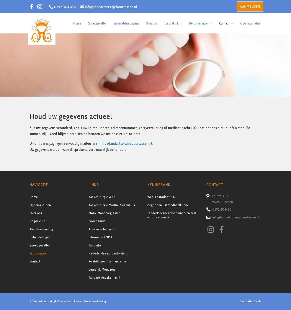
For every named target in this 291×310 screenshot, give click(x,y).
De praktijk (37, 221)
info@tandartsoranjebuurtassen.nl (127, 143)
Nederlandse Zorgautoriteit (108, 253)
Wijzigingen (38, 253)
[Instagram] (39, 6)
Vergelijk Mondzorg (102, 269)
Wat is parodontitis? (161, 197)
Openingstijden (40, 205)
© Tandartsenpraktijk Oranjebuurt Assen (55, 301)
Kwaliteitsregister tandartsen (108, 261)
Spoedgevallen (40, 245)
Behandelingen (40, 237)
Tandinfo (95, 245)
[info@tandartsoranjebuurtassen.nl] (109, 7)
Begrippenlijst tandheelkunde (168, 205)
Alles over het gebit (102, 229)
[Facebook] (31, 6)
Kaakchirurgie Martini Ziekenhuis (112, 205)
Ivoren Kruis (97, 221)
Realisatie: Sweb (250, 301)
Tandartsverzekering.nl (104, 277)
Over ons (36, 213)
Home (34, 197)
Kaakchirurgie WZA (102, 197)
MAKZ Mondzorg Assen (104, 213)
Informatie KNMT (100, 237)
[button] (250, 6)
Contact (35, 261)
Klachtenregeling (41, 229)
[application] (190, 23)
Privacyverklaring (95, 301)
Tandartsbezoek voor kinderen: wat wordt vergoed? (171, 215)
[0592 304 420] (63, 7)
